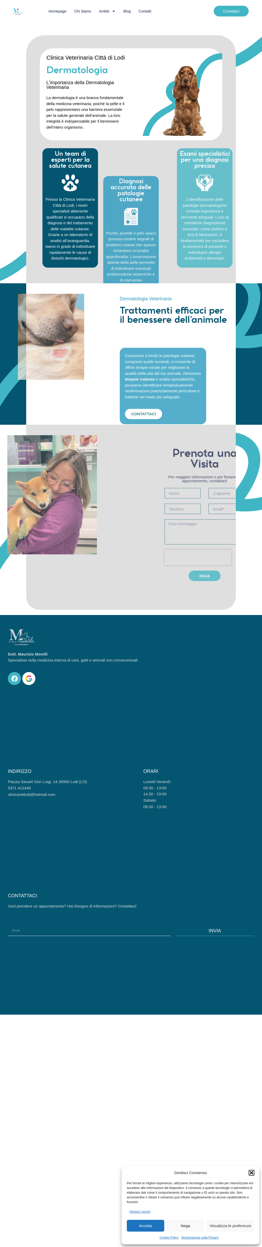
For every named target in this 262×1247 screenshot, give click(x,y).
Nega (185, 1225)
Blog (127, 11)
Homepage (57, 11)
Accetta (145, 1225)
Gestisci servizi (139, 1212)
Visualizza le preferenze (230, 1225)
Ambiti (107, 11)
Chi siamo (82, 11)
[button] (251, 1172)
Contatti (145, 11)
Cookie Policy (169, 1237)
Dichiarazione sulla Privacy (200, 1237)
